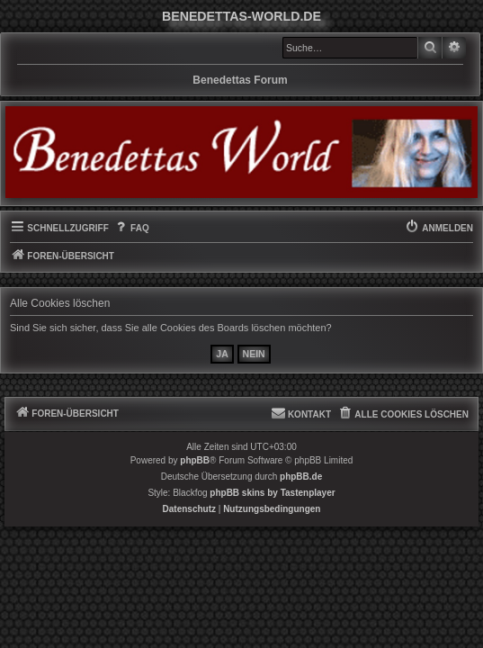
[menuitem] (131, 228)
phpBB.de (301, 477)
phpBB (195, 460)
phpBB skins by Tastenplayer (272, 493)
